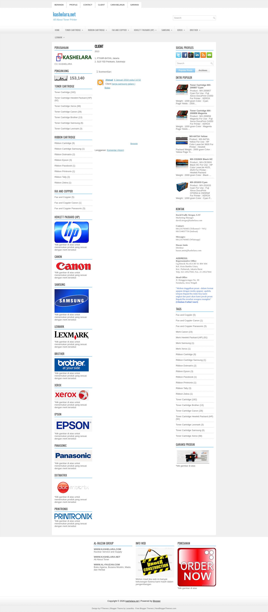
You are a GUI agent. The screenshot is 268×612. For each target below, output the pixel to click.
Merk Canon (182, 332)
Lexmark (61, 36)
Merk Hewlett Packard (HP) (189, 337)
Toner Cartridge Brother (66, 117)
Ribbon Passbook (63, 165)
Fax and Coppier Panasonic (68, 208)
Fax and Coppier (121, 28)
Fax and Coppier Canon (66, 202)
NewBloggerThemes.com (165, 608)
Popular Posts (185, 70)
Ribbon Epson (62, 160)
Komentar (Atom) (115, 150)
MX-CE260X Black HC (201, 159)
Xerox (182, 28)
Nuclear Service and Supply (108, 551)
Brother (196, 28)
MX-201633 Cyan (198, 182)
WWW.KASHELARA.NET (107, 557)
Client (101, 5)
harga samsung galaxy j (123, 84)
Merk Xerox (181, 348)
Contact (87, 5)
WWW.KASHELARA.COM (107, 549)
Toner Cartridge (75, 28)
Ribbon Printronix (63, 171)
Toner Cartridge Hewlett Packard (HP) (73, 98)
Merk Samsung (183, 343)
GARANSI (134, 5)
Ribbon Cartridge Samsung (68, 148)
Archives (203, 70)
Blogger (157, 601)
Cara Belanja (118, 5)
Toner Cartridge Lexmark (67, 128)
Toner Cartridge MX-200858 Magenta (200, 112)
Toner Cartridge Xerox (65, 106)
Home (57, 30)
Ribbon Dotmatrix (63, 154)
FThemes (105, 608)
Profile (73, 5)
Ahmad (109, 80)
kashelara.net (64, 14)
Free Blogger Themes (144, 608)
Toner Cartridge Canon (66, 111)
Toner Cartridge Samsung (67, 123)
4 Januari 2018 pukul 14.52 (127, 80)
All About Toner (101, 559)
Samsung (168, 28)
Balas (107, 87)
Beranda (59, 5)
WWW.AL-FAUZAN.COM (107, 564)
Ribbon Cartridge (98, 28)
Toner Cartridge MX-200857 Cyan (200, 86)
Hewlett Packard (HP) (146, 28)
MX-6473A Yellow (198, 136)
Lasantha (130, 608)
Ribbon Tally (61, 177)
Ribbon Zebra (61, 182)
